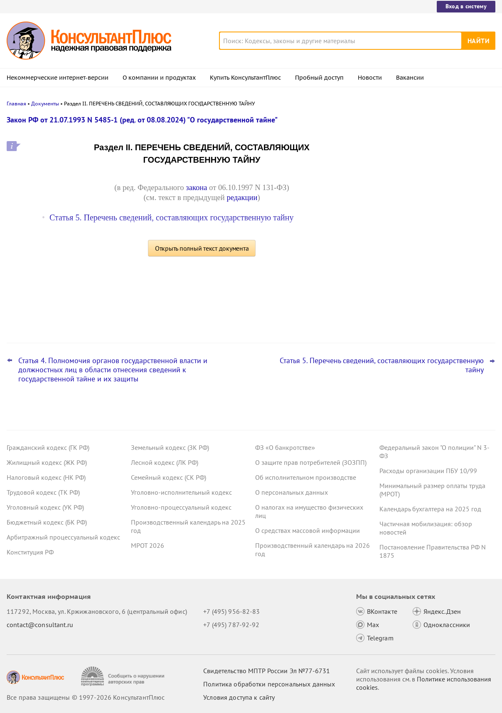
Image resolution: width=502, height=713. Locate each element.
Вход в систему (466, 6)
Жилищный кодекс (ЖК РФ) (47, 462)
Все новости (396, 316)
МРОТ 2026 (147, 545)
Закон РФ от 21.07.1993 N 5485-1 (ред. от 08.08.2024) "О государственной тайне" (142, 120)
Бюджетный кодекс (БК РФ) (47, 522)
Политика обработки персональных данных (269, 684)
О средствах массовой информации (307, 530)
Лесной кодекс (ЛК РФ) (164, 462)
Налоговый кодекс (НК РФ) (46, 477)
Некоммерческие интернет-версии (57, 77)
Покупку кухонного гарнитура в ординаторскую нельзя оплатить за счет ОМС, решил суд (428, 290)
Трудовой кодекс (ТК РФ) (43, 492)
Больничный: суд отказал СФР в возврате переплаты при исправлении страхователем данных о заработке (433, 163)
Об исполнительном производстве (305, 477)
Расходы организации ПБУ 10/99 (428, 470)
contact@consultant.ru (40, 624)
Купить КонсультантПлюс (245, 77)
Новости (370, 77)
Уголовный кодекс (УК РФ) (45, 507)
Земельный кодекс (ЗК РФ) (170, 447)
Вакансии (410, 77)
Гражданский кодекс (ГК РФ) (48, 447)
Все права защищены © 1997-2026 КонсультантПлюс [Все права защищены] (86, 697)
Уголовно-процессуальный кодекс (181, 507)
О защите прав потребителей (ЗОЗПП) (311, 462)
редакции (241, 197)
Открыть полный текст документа (202, 248)
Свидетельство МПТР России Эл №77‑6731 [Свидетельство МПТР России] (266, 671)
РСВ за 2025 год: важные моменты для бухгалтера (433, 249)
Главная (16, 103)
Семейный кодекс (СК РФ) (168, 477)
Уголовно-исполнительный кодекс (181, 492)
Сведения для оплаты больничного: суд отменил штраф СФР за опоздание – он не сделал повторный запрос (433, 207)
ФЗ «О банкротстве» (285, 447)
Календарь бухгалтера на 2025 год (430, 509)
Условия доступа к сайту (239, 697)
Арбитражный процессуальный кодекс (63, 537)
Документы (45, 103)
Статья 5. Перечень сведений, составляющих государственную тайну (171, 217)
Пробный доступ (319, 77)
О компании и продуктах (159, 77)
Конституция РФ (30, 552)
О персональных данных (291, 492)
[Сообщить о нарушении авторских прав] (123, 676)
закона (196, 187)
